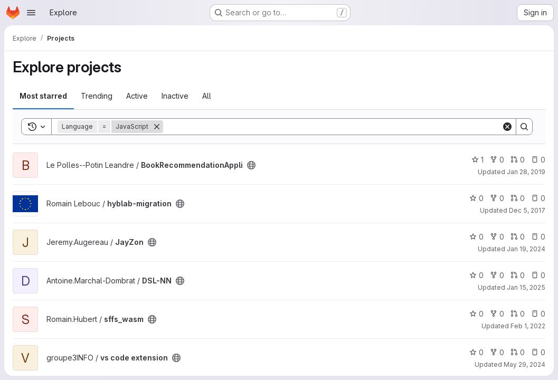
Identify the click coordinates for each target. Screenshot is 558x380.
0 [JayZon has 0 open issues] (538, 236)
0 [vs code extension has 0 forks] (497, 352)
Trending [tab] (96, 95)
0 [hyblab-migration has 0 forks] (497, 198)
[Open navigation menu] (31, 12)
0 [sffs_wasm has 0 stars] (476, 313)
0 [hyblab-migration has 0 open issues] (538, 198)
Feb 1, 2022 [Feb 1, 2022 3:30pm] (527, 326)
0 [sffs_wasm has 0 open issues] (538, 313)
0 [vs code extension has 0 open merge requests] (517, 352)
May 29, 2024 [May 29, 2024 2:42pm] (524, 364)
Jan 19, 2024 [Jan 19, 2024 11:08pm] (526, 249)
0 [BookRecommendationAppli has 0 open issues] (538, 159)
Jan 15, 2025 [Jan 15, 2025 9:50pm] (526, 287)
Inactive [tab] (175, 95)
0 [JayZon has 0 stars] (476, 236)
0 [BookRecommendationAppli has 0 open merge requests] (517, 159)
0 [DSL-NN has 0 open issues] (538, 275)
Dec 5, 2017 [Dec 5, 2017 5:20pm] (527, 210)
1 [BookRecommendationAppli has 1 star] (477, 159)
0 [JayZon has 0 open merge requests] (517, 236)
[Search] (332, 126)
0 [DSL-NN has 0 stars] (476, 275)
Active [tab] (137, 95)
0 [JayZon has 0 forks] (497, 236)
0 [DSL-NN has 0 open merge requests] (517, 275)
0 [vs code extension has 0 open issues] (538, 352)
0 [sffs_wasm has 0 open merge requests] (517, 313)
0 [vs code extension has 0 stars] (476, 352)
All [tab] (206, 95)
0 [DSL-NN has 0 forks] (497, 275)
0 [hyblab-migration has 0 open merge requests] (517, 198)
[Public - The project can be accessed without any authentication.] (251, 165)
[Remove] (156, 126)
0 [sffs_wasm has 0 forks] (497, 313)
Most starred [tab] (43, 95)
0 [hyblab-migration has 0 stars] (476, 198)
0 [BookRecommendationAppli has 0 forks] (497, 159)
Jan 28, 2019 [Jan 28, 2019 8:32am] (526, 172)
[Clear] (507, 126)
